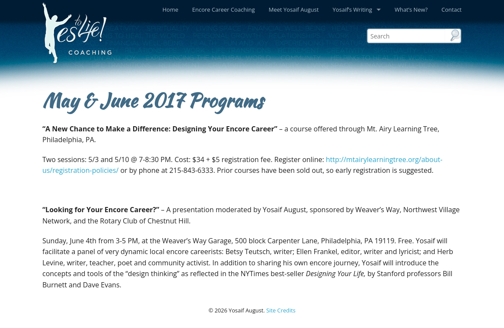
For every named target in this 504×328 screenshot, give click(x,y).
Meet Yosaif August (294, 9)
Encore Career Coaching (223, 9)
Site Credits (281, 310)
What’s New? (411, 9)
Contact (451, 9)
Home (171, 9)
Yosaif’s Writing (352, 9)
